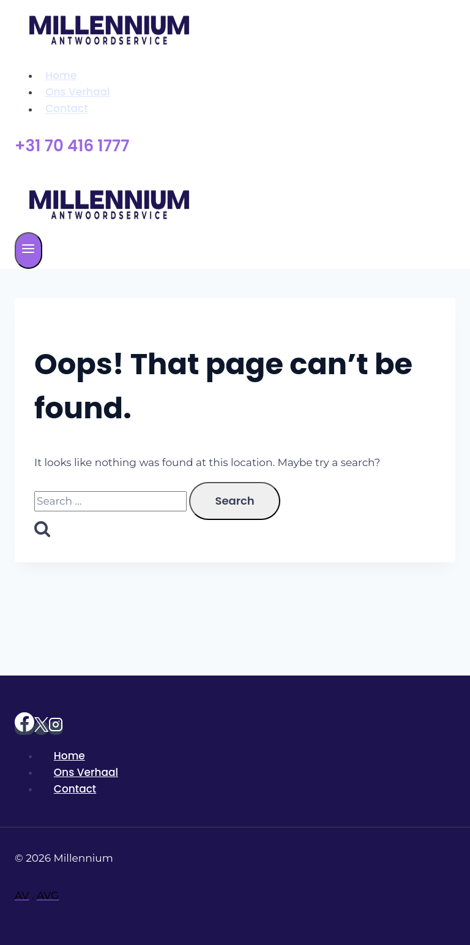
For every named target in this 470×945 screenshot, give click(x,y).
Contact (66, 109)
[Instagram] (55, 728)
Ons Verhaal (77, 92)
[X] (41, 728)
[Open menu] (28, 250)
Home (60, 75)
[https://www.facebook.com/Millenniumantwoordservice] (24, 728)
